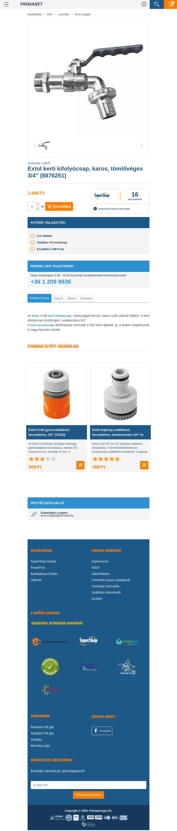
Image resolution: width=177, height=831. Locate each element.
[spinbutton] (32, 206)
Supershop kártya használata (111, 208)
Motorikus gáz (40, 746)
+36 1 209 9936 (51, 281)
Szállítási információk (106, 593)
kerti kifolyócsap (59, 316)
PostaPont (38, 568)
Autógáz (36, 740)
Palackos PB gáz (42, 728)
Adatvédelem (101, 574)
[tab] (41, 298)
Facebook (102, 731)
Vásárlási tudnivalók (105, 587)
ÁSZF (96, 568)
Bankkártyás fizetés (44, 574)
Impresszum (100, 562)
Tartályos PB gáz (42, 734)
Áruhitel (97, 599)
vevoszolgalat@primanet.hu (57, 516)
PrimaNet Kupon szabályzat (111, 581)
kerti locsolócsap (42, 326)
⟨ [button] (35, 145)
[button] (38, 204)
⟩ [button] (142, 145)
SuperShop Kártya (43, 562)
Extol (35, 316)
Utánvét (36, 581)
